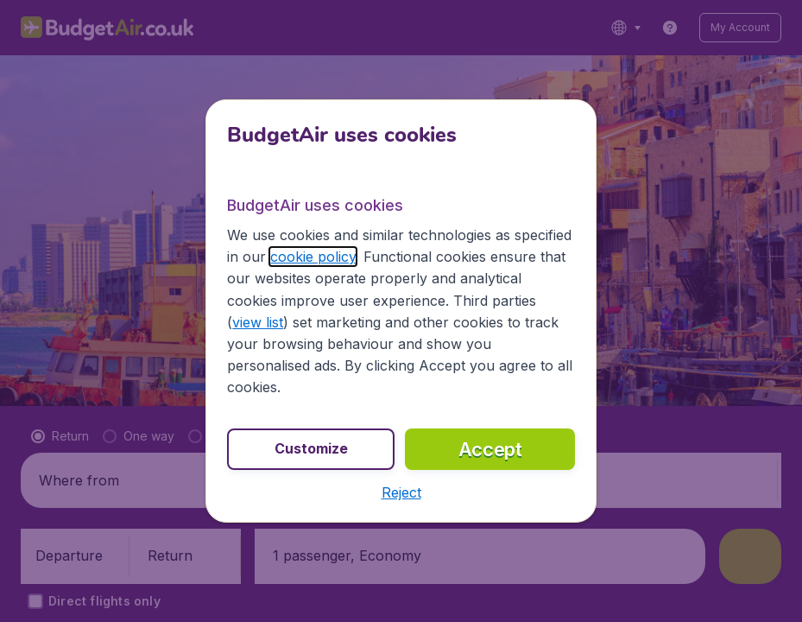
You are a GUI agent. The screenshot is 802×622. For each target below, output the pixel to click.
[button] (401, 492)
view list (257, 322)
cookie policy (313, 256)
